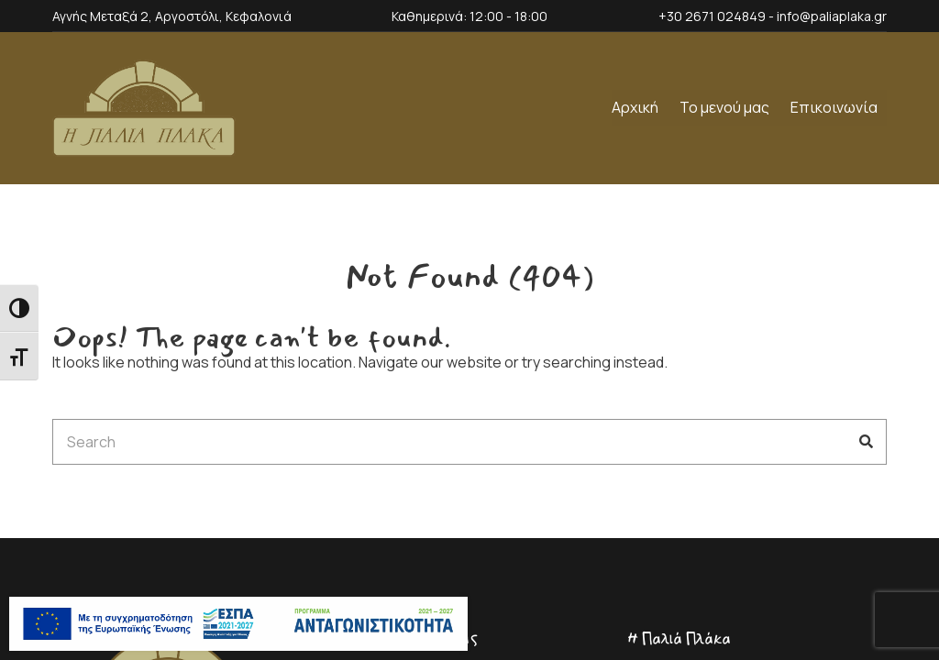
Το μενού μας (724, 107)
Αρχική (635, 107)
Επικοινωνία (834, 107)
